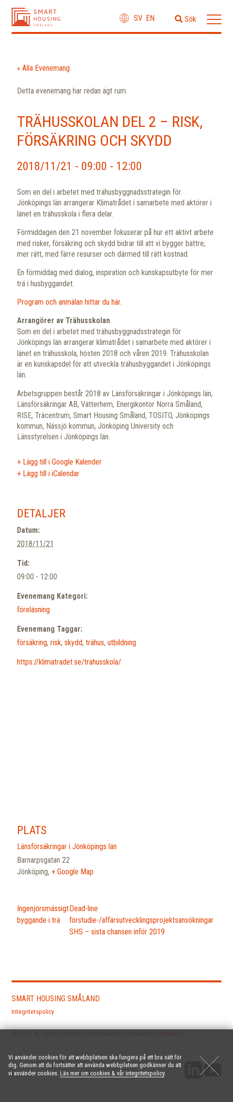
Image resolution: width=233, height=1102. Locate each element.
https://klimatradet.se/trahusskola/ (69, 662)
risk (55, 642)
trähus (95, 642)
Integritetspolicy (33, 1011)
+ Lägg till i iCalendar (48, 473)
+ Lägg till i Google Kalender (59, 461)
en (150, 18)
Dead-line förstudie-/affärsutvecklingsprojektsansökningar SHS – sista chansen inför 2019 (141, 920)
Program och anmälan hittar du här (68, 302)
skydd (73, 642)
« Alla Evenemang (43, 68)
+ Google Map (72, 871)
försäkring (32, 642)
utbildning (122, 642)
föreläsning (33, 609)
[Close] (209, 1066)
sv (138, 18)
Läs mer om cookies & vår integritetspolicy (112, 1073)
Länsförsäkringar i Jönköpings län (67, 846)
